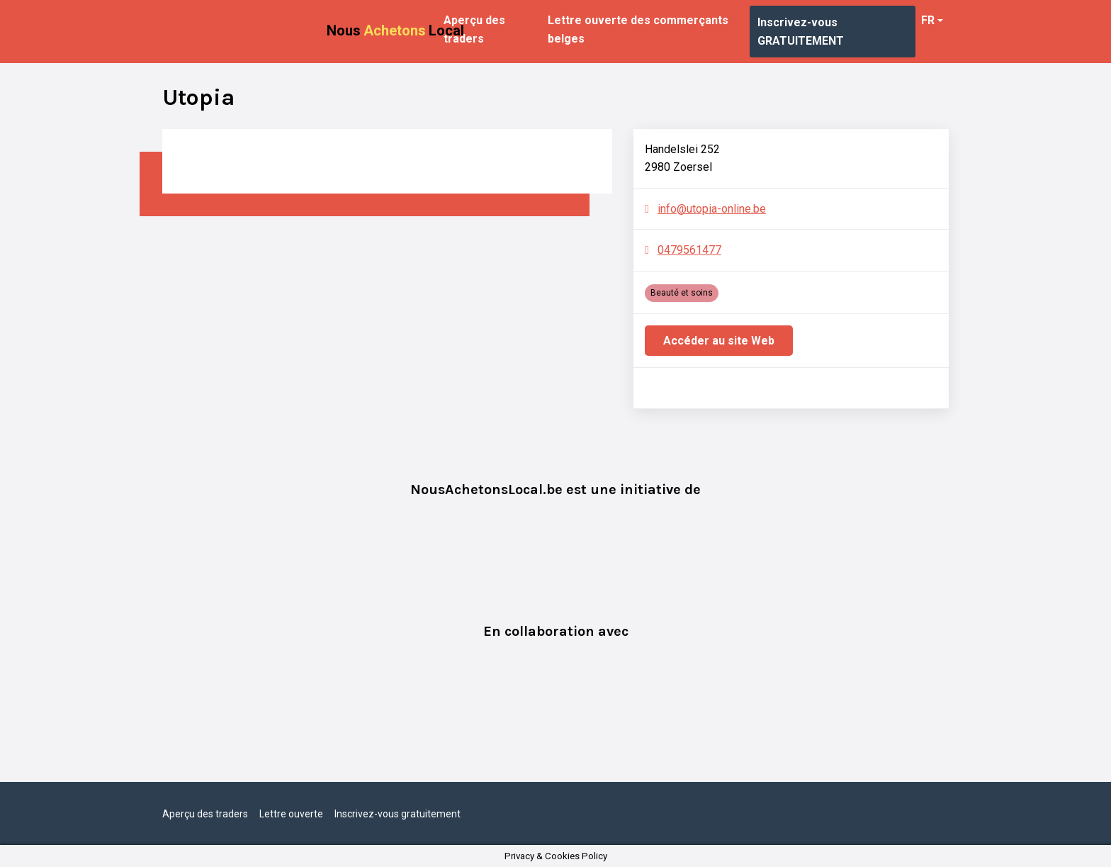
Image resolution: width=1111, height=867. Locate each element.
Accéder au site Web (718, 340)
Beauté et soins (681, 293)
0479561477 (689, 250)
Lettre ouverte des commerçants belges (638, 29)
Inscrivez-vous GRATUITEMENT (800, 31)
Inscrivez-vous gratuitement (397, 814)
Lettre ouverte (291, 814)
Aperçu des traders (474, 29)
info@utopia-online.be (712, 209)
